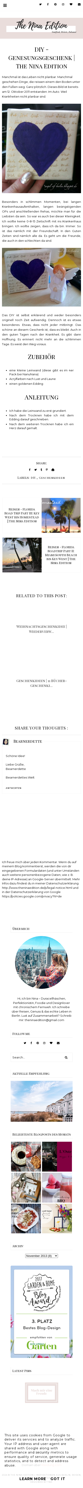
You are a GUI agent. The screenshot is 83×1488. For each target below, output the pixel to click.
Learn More (32, 1479)
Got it (57, 1479)
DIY (33, 477)
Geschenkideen (52, 477)
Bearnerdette (28, 741)
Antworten (13, 788)
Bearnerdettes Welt (20, 777)
